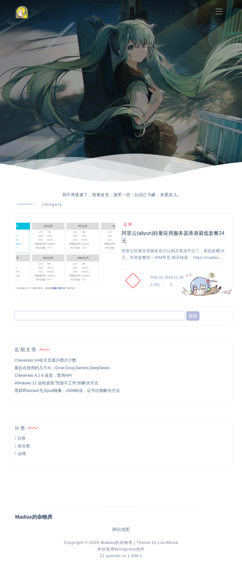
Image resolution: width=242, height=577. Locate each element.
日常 (22, 438)
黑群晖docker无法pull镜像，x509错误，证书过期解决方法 (67, 390)
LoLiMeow (168, 542)
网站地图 (121, 529)
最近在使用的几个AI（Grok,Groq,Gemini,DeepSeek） (63, 367)
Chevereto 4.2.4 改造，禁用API (43, 375)
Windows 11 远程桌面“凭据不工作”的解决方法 (56, 383)
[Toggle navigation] (219, 12)
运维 (127, 224)
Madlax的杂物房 (116, 542)
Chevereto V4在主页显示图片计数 (45, 360)
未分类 (24, 446)
